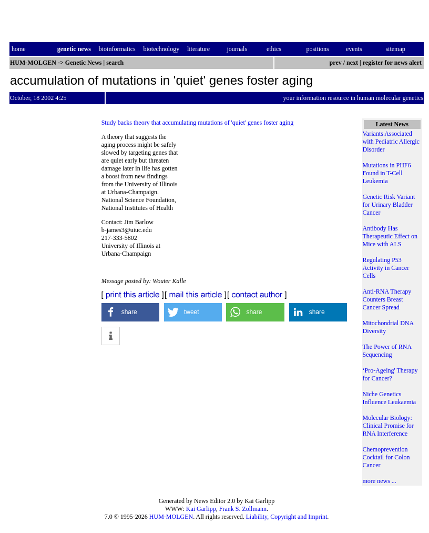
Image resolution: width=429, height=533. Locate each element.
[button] (130, 312)
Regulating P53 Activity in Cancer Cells (386, 267)
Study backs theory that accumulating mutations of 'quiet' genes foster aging (197, 122)
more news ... (379, 481)
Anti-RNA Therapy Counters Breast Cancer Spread (387, 299)
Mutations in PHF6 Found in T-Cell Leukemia (387, 173)
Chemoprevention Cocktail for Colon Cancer (386, 457)
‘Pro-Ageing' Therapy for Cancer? (390, 374)
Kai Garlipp (201, 508)
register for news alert (393, 62)
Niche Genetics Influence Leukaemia (389, 398)
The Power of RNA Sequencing (387, 350)
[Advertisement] (266, 205)
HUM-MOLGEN (171, 516)
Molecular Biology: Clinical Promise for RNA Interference (388, 425)
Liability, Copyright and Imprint (287, 516)
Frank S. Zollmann (243, 508)
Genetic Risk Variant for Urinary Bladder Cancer (389, 204)
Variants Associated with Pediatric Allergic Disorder (391, 141)
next (352, 62)
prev (336, 62)
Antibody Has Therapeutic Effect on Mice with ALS (390, 236)
